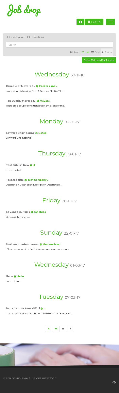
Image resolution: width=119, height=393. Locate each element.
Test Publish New (18, 165)
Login (94, 22)
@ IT (32, 165)
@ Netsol (41, 132)
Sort (107, 52)
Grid (95, 52)
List (85, 52)
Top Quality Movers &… (21, 100)
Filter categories (16, 36)
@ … (43, 308)
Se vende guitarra (18, 211)
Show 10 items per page (99, 60)
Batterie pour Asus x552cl (23, 308)
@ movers (43, 100)
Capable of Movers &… (21, 86)
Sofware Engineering (20, 132)
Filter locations (35, 36)
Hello (10, 276)
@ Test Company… (36, 179)
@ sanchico (38, 211)
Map (74, 52)
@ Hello (19, 276)
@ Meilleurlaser (50, 244)
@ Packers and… (46, 86)
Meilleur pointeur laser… (23, 244)
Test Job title (15, 179)
